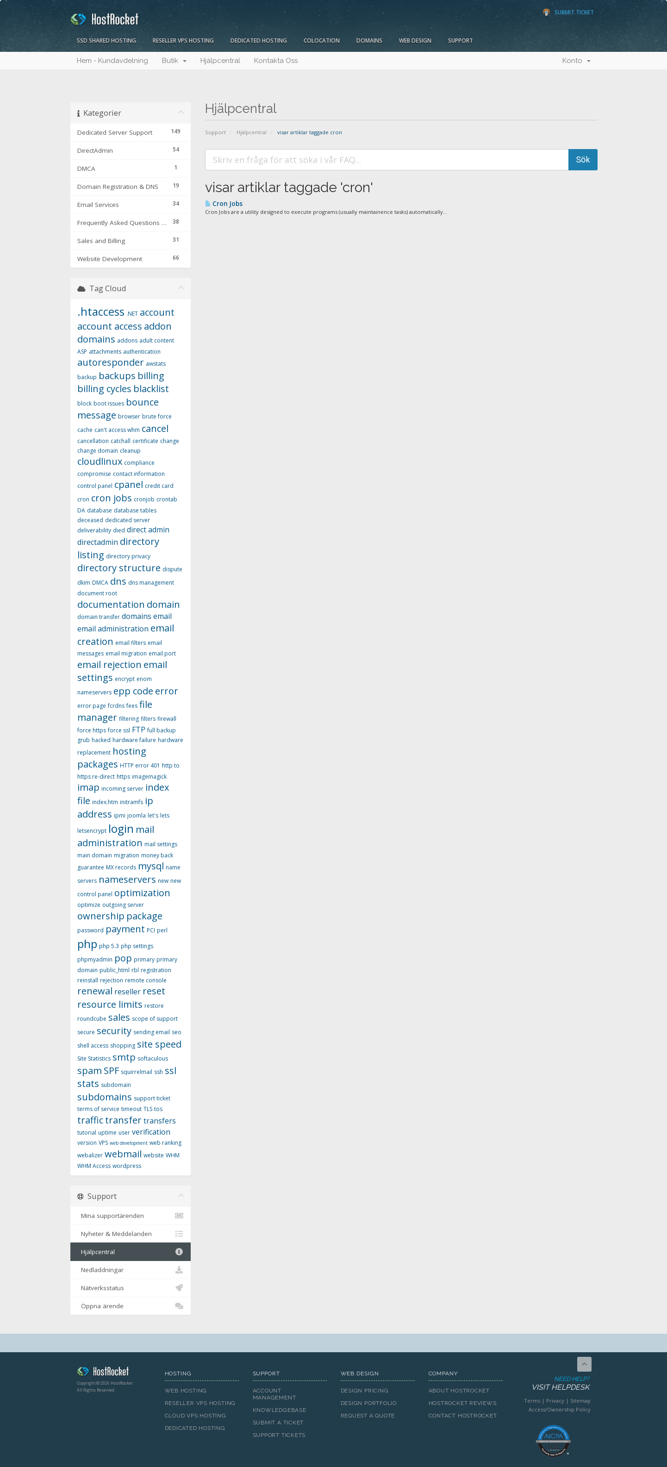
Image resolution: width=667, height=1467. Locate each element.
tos (158, 1109)
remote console (146, 980)
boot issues (109, 403)
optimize (88, 905)
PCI (151, 930)
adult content (156, 340)
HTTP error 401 (140, 765)
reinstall (87, 980)
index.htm (105, 802)
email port (162, 653)
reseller (127, 991)
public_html (115, 970)
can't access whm (117, 430)
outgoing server (123, 905)
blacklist (151, 388)
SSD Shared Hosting (106, 40)
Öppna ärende (130, 1305)
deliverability (94, 530)
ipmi (119, 815)
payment (125, 929)
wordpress (126, 1166)
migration (126, 855)
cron (83, 499)
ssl (170, 1070)
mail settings (160, 844)
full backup (161, 730)
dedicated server (127, 520)
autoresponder (110, 362)
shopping (122, 1045)
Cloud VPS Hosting (195, 1415)
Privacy (555, 1400)
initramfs (131, 802)
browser (129, 416)
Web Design (415, 40)
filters (148, 719)
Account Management (274, 1394)
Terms (532, 1400)
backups (117, 375)
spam (89, 1070)
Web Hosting (186, 1390)
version (87, 1143)
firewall (166, 719)
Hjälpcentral (220, 60)
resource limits (110, 1004)
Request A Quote (368, 1415)
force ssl (119, 730)
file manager (114, 711)
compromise (94, 474)
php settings (137, 946)
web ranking (165, 1143)
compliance (139, 463)
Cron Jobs (224, 204)
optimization (142, 892)
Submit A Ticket (278, 1422)
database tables (135, 510)
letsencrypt (91, 831)
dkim (83, 583)
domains (136, 616)
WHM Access (94, 1166)
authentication (142, 352)
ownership (101, 916)
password (90, 930)
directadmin (97, 542)
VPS (103, 1143)
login (121, 828)
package (144, 916)
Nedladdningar (130, 1269)
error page (91, 706)
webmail (123, 1154)
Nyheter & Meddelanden (130, 1233)
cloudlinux (99, 461)
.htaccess (101, 311)
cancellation (93, 441)
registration (156, 970)
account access (109, 326)
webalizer (90, 1155)
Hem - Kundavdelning (112, 60)
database (99, 510)
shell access (92, 1045)
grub (83, 740)
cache (85, 430)
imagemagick (149, 776)
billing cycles (104, 388)
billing (150, 375)
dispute (172, 569)
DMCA (100, 583)
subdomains (104, 1097)
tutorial (86, 1132)
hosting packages (111, 758)
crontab (166, 499)
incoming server (122, 789)
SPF (111, 1070)
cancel (155, 428)
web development (129, 1143)
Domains (369, 40)
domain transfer (98, 617)
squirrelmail (136, 1072)
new (163, 881)
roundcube (91, 1019)
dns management (151, 583)
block (84, 403)
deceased (90, 520)
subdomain (116, 1085)
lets (164, 815)
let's (153, 815)
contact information (139, 474)
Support (460, 40)
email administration (113, 629)
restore (154, 1006)
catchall (121, 441)
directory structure (119, 568)
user (124, 1132)
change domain (97, 451)
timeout (131, 1109)
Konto (576, 60)
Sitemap (580, 1400)
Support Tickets (279, 1435)
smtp (124, 1057)
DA (81, 510)
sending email (151, 1032)
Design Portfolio (369, 1403)
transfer (123, 1120)
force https (91, 730)
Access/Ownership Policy (560, 1409)
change (169, 441)
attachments (105, 352)
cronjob (144, 499)
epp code (133, 691)
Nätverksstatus (130, 1287)
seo (176, 1032)
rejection (111, 980)
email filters (130, 643)
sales (119, 1017)
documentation (111, 604)
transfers (159, 1121)
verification (151, 1132)
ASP (82, 352)
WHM (173, 1155)
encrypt (125, 679)
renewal (94, 991)
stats (88, 1083)
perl (162, 930)
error (166, 691)
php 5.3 (109, 946)
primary (144, 959)
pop (123, 958)
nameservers (127, 879)
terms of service (98, 1109)
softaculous (152, 1058)
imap (88, 787)
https (123, 776)
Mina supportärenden (130, 1215)
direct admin (148, 529)
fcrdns (116, 706)
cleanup (130, 451)
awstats (156, 364)
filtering (129, 719)
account (157, 312)
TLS (147, 1109)
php (87, 943)
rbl (135, 970)
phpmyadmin (94, 959)
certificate (145, 441)
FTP (138, 729)
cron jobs (111, 498)
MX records (121, 867)
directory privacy (128, 556)
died (119, 530)
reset (154, 991)
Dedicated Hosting (259, 40)
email (162, 616)
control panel (94, 486)
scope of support (155, 1019)
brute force (157, 416)
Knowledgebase (279, 1410)
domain (163, 604)
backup (87, 377)
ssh (158, 1072)
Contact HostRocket (463, 1415)
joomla (136, 815)
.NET (132, 314)
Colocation (322, 40)
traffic (90, 1120)
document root (97, 593)
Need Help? (553, 1383)
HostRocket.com (114, 1373)
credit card (159, 486)
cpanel (128, 484)
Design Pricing (365, 1390)
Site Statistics (94, 1058)
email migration (126, 653)
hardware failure (134, 740)
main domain (94, 855)
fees (131, 706)
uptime (107, 1132)
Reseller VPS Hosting (183, 40)
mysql (151, 866)
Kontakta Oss (276, 60)
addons (127, 340)
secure (86, 1032)
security (114, 1030)
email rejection (109, 664)
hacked (101, 740)
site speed (159, 1044)
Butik (174, 60)
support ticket (152, 1098)
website (153, 1155)
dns (118, 581)
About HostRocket (459, 1390)
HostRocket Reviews (463, 1403)
